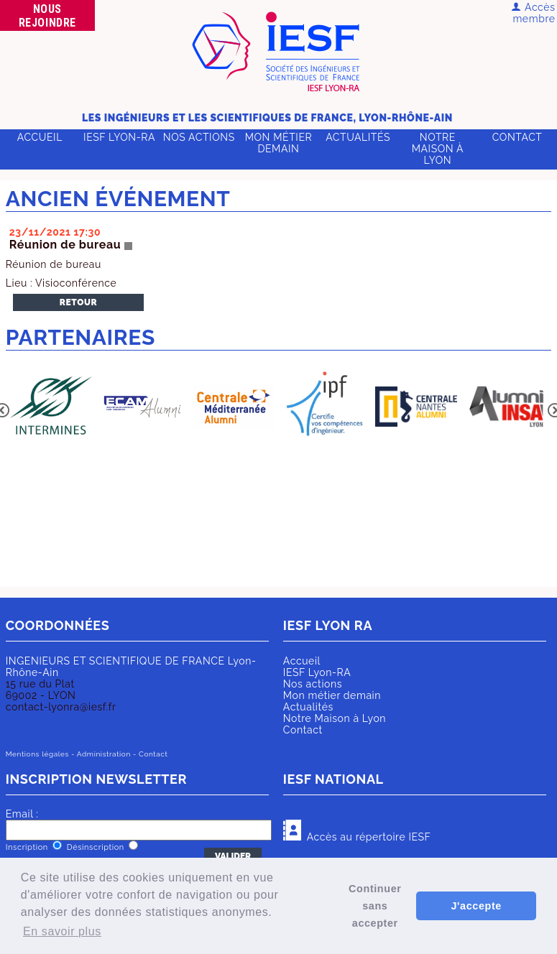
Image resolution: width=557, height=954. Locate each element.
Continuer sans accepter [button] (375, 906)
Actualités (358, 137)
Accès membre (533, 12)
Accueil (40, 137)
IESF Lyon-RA (119, 137)
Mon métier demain (279, 142)
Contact (517, 137)
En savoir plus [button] (62, 931)
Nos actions (199, 137)
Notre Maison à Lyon (438, 148)
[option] (51, 408)
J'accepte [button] (476, 906)
